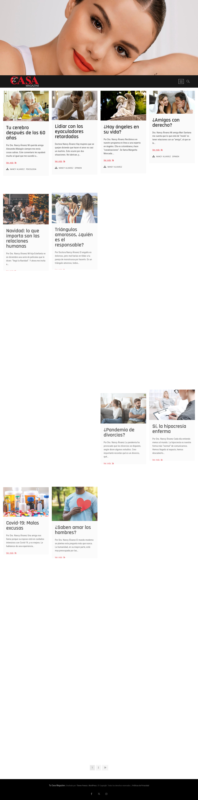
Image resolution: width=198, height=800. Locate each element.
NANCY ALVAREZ (17, 169)
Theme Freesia (82, 786)
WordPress (93, 786)
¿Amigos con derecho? (166, 123)
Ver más (11, 162)
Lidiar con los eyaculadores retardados (69, 131)
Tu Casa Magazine (57, 785)
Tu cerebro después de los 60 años (25, 132)
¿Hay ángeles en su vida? (121, 129)
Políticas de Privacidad (140, 786)
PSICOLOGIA (31, 169)
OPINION (78, 168)
